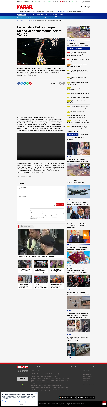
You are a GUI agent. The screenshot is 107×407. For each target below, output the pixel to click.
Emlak (44, 378)
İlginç (46, 14)
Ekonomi (38, 11)
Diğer (66, 381)
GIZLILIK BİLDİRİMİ (68, 367)
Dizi (34, 14)
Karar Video (61, 11)
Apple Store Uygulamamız (87, 397)
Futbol (37, 381)
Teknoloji (51, 14)
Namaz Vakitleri (87, 376)
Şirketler (67, 378)
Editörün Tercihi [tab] (84, 134)
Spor (51, 11)
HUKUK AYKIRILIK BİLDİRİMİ (88, 367)
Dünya (33, 11)
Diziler (38, 383)
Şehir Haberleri (87, 382)
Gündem (30, 14)
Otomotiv (49, 378)
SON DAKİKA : (20, 17)
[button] (51, 83)
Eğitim (59, 374)
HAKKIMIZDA (34, 367)
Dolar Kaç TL (86, 380)
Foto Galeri (34, 390)
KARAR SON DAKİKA (23, 379)
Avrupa (50, 376)
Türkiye (51, 374)
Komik (42, 14)
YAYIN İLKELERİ (49, 367)
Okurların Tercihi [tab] (73, 134)
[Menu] (82, 11)
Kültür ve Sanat (61, 390)
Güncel (22, 11)
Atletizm (53, 381)
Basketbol (42, 381)
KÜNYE (43, 367)
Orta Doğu (40, 376)
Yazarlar (27, 11)
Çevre (55, 374)
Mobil (40, 385)
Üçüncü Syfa (45, 374)
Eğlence (59, 383)
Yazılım (57, 385)
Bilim (61, 385)
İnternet (44, 385)
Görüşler (69, 11)
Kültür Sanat (53, 383)
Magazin (61, 14)
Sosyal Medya (51, 385)
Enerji (53, 378)
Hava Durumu (87, 374)
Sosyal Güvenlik (60, 378)
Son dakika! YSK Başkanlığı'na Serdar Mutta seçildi (38, 17)
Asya (54, 376)
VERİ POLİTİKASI (77, 367)
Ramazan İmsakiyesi (88, 384)
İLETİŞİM (39, 367)
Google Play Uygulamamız (69, 397)
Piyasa (40, 378)
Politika (39, 374)
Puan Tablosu (86, 378)
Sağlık (47, 383)
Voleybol (48, 381)
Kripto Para (45, 11)
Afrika (57, 376)
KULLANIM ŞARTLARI (59, 367)
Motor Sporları (60, 381)
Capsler (46, 390)
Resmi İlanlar (77, 11)
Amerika (45, 376)
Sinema (38, 14)
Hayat (55, 11)
